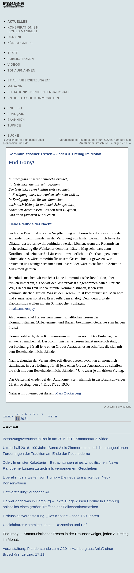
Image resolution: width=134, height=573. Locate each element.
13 (21, 414)
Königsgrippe (20, 43)
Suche (13, 135)
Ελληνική (16, 119)
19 (17, 418)
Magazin (15, 86)
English (15, 108)
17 (37, 414)
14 (25, 414)
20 (22, 419)
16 (33, 414)
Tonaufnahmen (21, 70)
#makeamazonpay (22, 308)
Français (16, 114)
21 (26, 419)
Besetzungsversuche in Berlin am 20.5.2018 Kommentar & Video (55, 439)
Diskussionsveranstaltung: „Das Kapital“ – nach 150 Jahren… (53, 516)
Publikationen (21, 59)
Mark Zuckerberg (68, 393)
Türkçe (14, 125)
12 (16, 414)
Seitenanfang (123, 406)
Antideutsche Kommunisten (33, 98)
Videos (14, 64)
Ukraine (15, 37)
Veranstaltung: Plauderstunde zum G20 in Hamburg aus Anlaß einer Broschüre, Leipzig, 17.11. (95, 141)
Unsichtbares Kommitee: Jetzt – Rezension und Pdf (24, 141)
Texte (13, 53)
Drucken (109, 406)
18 (41, 414)
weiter (52, 416)
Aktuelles (17, 21)
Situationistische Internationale (39, 92)
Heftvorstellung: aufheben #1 (26, 492)
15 (29, 414)
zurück (8, 416)
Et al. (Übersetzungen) (29, 80)
